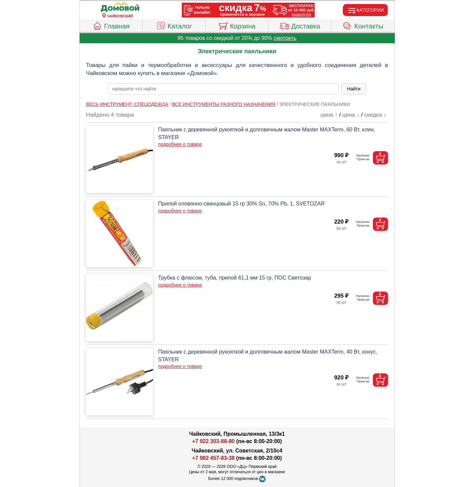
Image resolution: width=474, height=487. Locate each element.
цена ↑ (328, 115)
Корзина (236, 25)
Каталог (174, 25)
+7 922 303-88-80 (213, 441)
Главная (110, 25)
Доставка (299, 25)
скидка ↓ (375, 115)
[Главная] (120, 7)
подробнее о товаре (180, 144)
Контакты (363, 25)
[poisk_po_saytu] (223, 89)
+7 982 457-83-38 (213, 458)
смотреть (285, 38)
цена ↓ (351, 115)
